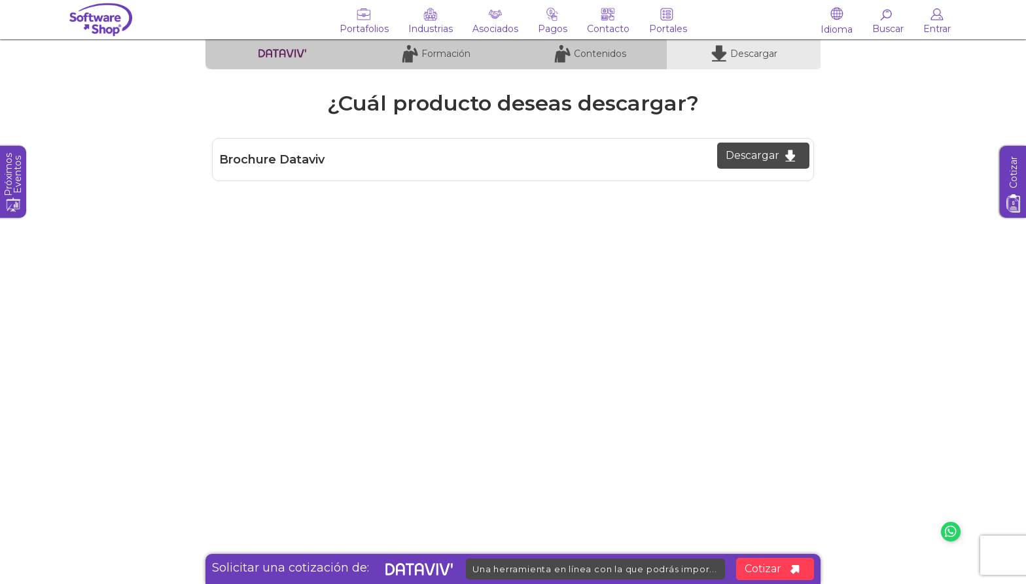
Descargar (760, 155)
